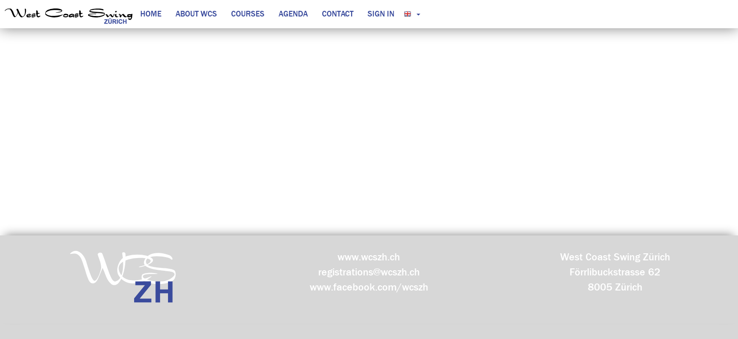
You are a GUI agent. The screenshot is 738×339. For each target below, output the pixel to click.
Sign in (381, 14)
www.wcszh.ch (368, 257)
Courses (248, 14)
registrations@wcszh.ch (369, 272)
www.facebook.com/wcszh (369, 287)
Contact (337, 14)
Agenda (293, 14)
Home (150, 14)
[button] (410, 14)
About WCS (196, 14)
